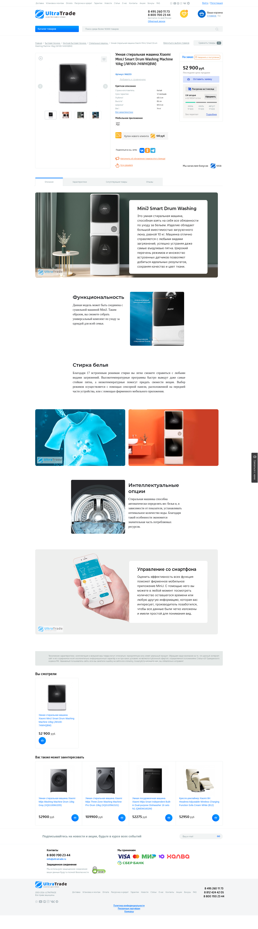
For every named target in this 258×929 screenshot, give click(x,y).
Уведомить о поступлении (207, 57)
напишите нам (151, 661)
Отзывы (149, 181)
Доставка (40, 3)
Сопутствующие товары (116, 181)
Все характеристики (124, 112)
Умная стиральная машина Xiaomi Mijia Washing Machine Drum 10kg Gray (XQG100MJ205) (57, 801)
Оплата (69, 3)
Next (105, 86)
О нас (124, 3)
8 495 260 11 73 (159, 11)
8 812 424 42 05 (214, 892)
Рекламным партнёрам (129, 908)
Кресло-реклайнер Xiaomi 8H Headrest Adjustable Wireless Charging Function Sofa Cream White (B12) (199, 801)
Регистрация (216, 2)
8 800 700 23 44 (159, 15)
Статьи (117, 3)
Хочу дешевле (126, 165)
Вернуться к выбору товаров (176, 43)
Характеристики (80, 181)
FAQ (158, 3)
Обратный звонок (156, 21)
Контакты (133, 3)
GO (218, 836)
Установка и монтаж (55, 3)
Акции (142, 3)
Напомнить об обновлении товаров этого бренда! (142, 158)
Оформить (210, 97)
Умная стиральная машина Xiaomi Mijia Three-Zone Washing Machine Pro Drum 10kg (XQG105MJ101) (103, 801)
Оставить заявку (200, 79)
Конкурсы (129, 911)
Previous (40, 86)
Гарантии (98, 3)
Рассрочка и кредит (83, 3)
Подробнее (211, 114)
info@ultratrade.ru (56, 859)
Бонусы (151, 3)
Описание (49, 181)
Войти (205, 2)
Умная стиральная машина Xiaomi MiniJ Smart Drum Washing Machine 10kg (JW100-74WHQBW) (56, 720)
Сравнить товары (210, 43)
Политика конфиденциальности (129, 905)
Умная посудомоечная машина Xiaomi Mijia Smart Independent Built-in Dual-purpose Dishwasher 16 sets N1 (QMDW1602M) (151, 803)
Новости (108, 3)
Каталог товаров (47, 29)
